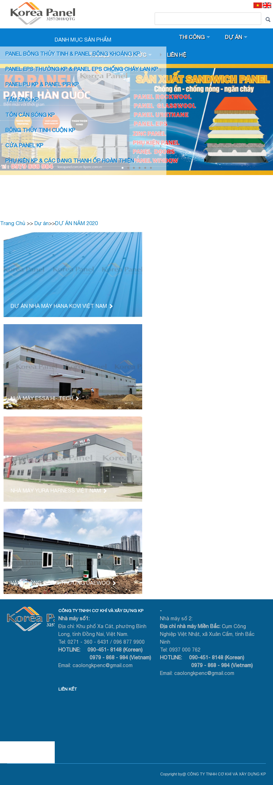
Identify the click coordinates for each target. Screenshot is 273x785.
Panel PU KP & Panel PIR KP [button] (42, 84)
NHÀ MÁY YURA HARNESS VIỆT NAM (58, 490)
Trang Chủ (12, 223)
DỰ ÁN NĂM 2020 (76, 223)
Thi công (192, 37)
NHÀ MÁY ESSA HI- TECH (44, 398)
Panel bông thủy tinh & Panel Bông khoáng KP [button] (72, 54)
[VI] (257, 5)
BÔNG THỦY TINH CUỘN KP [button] (40, 130)
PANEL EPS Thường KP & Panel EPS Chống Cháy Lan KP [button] (81, 69)
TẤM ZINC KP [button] (22, 100)
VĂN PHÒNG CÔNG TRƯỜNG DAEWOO (63, 583)
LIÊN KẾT (67, 689)
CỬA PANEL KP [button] (24, 145)
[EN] (267, 5)
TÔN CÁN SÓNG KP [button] (30, 115)
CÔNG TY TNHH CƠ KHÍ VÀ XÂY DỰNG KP (100, 610)
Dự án (233, 37)
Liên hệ (176, 55)
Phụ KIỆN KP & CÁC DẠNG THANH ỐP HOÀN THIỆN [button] (69, 161)
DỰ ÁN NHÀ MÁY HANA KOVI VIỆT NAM (61, 306)
